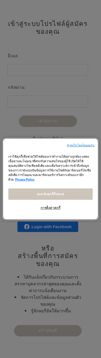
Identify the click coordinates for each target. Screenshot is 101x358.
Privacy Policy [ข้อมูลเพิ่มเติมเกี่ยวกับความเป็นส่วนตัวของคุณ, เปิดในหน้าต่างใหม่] (24, 179)
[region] (50, 179)
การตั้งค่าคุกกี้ (51, 207)
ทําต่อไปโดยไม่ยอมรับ (81, 145)
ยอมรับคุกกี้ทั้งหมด (50, 194)
